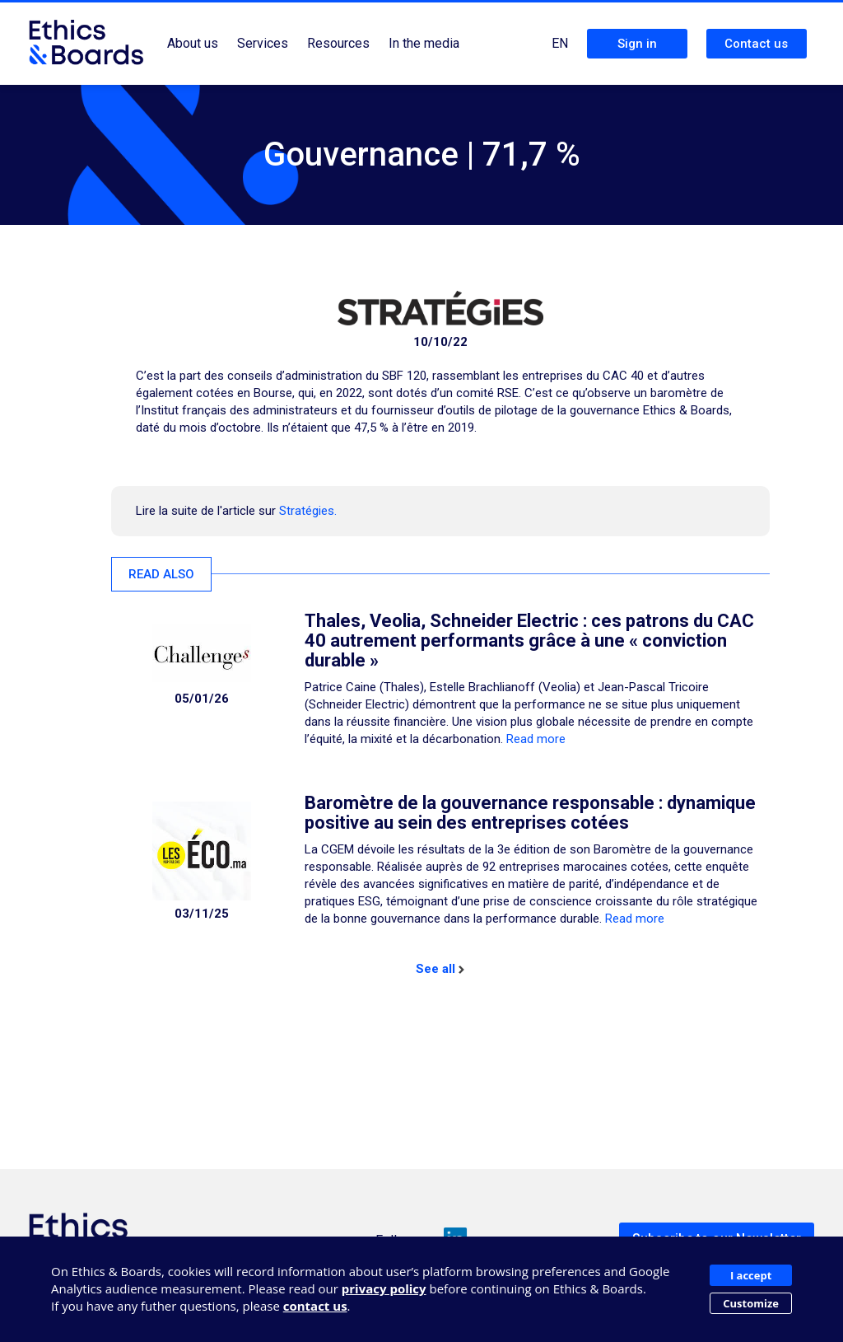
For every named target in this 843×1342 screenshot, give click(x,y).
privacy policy (384, 1288)
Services (262, 43)
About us (192, 43)
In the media (424, 43)
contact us (315, 1306)
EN (560, 43)
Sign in (637, 43)
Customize (751, 1303)
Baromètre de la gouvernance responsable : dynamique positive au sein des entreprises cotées (530, 813)
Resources (338, 43)
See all (440, 968)
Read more (536, 739)
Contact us (756, 43)
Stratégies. (308, 510)
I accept (750, 1275)
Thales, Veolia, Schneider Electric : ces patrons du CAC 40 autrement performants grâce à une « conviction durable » (529, 640)
